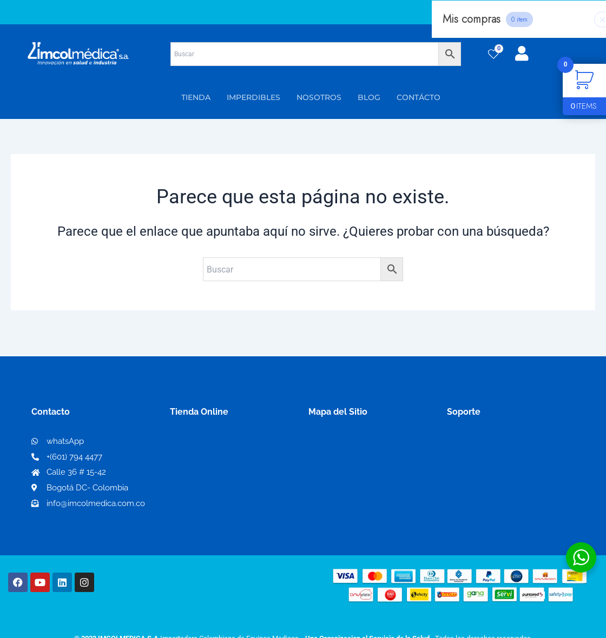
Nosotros (327, 442)
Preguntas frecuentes (491, 478)
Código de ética (479, 460)
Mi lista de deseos (209, 460)
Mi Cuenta (194, 443)
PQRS (320, 460)
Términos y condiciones (495, 443)
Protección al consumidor (499, 495)
